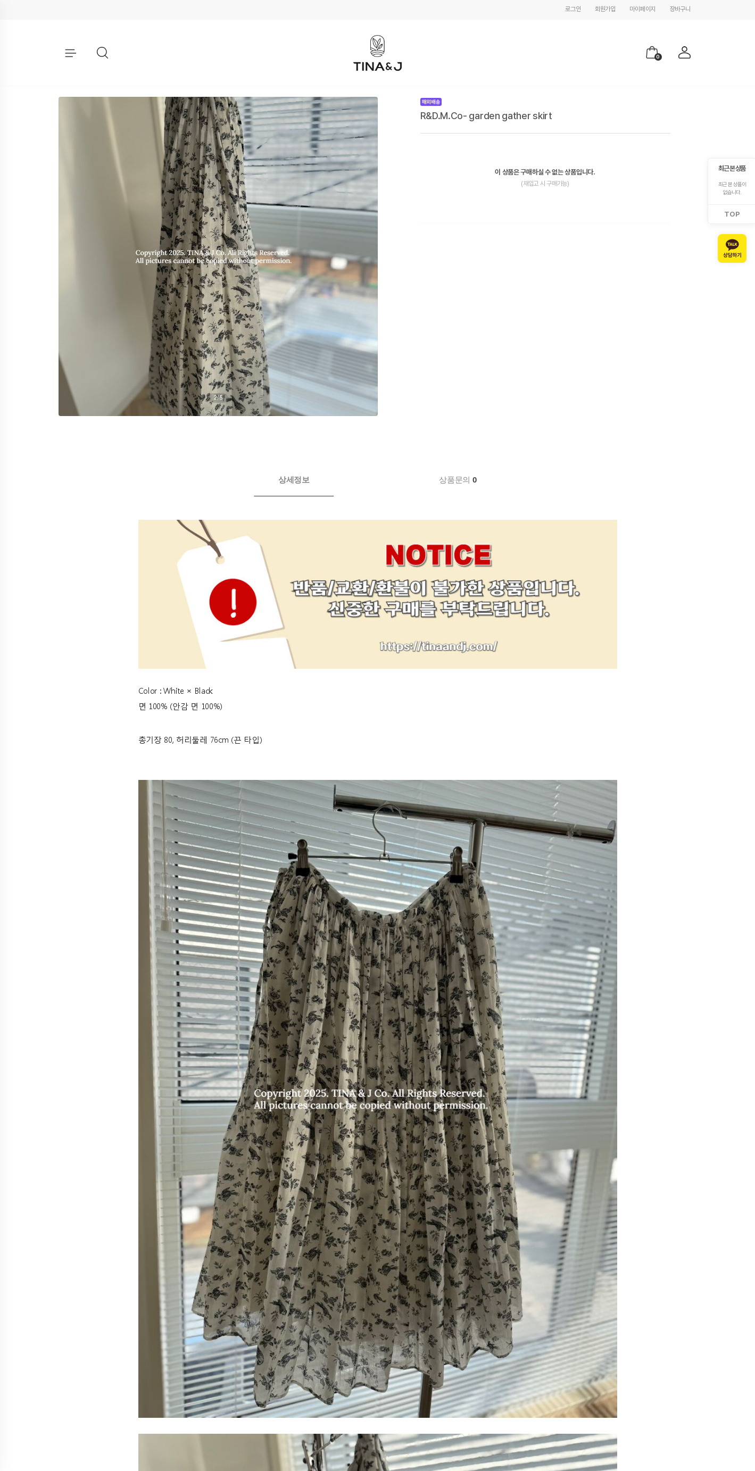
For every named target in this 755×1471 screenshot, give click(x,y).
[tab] (294, 480)
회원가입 (605, 9)
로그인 (572, 9)
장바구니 (680, 9)
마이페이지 (642, 9)
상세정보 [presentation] (294, 479)
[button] (102, 53)
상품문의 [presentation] (458, 479)
